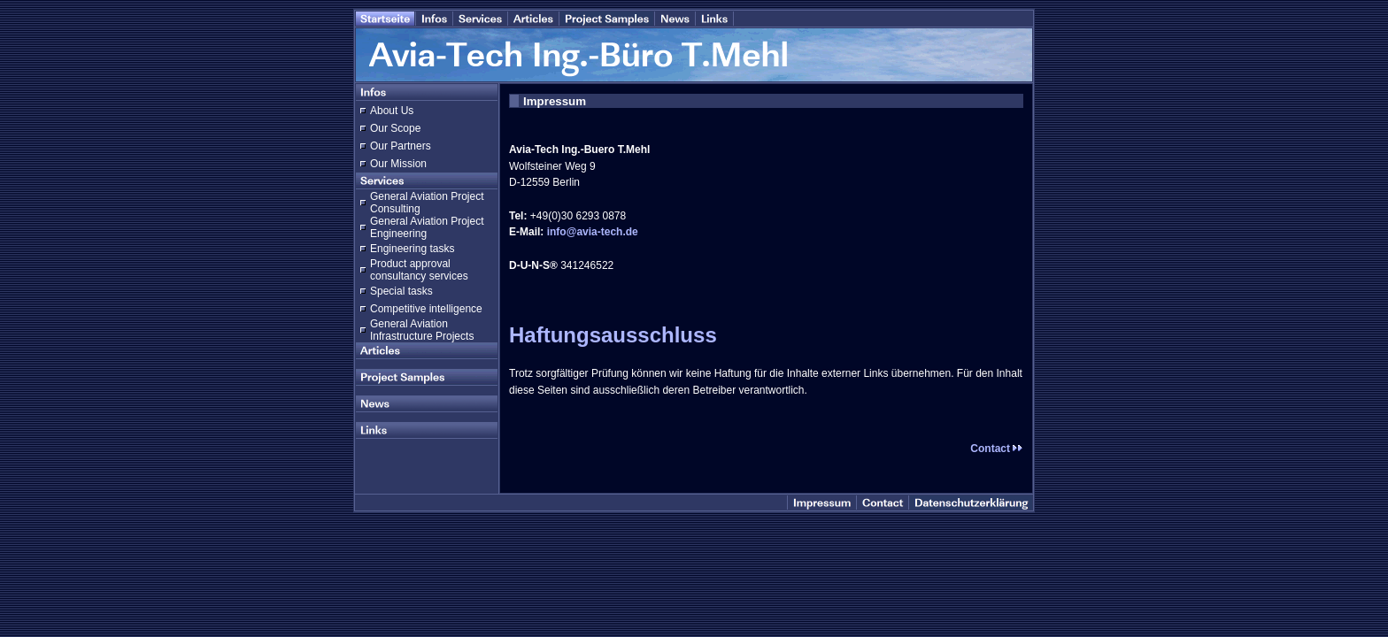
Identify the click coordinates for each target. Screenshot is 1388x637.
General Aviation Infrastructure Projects (422, 330)
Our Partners (400, 146)
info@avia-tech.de (592, 232)
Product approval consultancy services (419, 269)
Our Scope (395, 128)
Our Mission (398, 163)
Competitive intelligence (426, 309)
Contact (996, 448)
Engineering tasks (412, 248)
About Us (391, 110)
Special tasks (401, 291)
